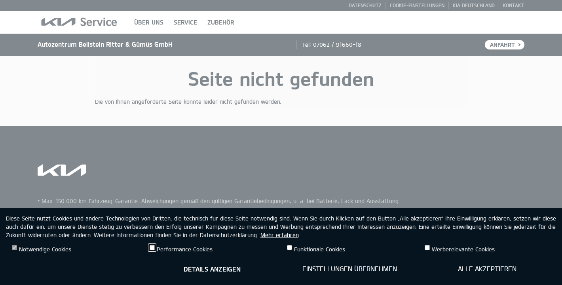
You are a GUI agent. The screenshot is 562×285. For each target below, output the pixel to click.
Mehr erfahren (279, 235)
